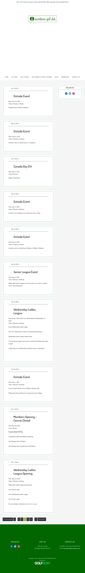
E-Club (24, 2)
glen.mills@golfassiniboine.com (72, 548)
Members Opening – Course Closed (25, 418)
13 (36, 519)
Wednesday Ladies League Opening (25, 471)
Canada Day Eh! (23, 166)
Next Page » (42, 519)
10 (31, 519)
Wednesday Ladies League (25, 311)
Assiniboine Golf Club (42, 18)
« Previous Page (8, 519)
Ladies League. (33, 504)
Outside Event (22, 96)
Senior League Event (26, 272)
